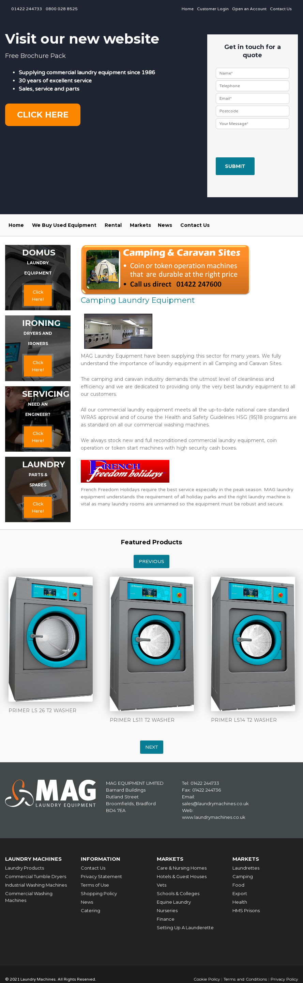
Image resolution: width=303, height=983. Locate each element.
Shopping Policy (99, 893)
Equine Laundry (174, 902)
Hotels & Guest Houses (182, 876)
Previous (151, 561)
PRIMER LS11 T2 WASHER (142, 720)
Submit (235, 166)
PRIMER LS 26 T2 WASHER (42, 710)
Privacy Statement (101, 876)
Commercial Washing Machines (28, 897)
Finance (166, 919)
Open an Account (249, 8)
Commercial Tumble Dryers (35, 876)
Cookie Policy (205, 979)
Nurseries (167, 910)
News (165, 225)
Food (238, 885)
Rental (113, 225)
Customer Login (213, 8)
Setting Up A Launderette (185, 927)
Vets (161, 885)
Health (239, 902)
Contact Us (281, 8)
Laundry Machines (34, 859)
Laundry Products (24, 868)
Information (101, 859)
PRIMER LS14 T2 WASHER (244, 720)
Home (188, 8)
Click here (43, 115)
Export (239, 893)
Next (151, 747)
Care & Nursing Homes (182, 868)
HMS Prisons (246, 910)
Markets (140, 225)
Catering (90, 910)
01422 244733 (26, 8)
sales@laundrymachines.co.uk (215, 803)
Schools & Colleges (178, 893)
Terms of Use (95, 885)
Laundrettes (245, 868)
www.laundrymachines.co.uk (213, 817)
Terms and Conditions (244, 979)
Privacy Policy (284, 979)
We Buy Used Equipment (64, 225)
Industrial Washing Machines (36, 885)
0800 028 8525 (62, 8)
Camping (242, 876)
